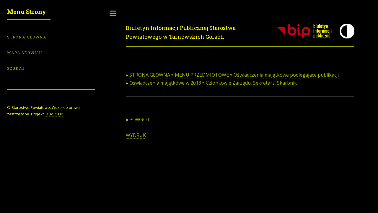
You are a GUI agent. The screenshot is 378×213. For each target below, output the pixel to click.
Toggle (112, 13)
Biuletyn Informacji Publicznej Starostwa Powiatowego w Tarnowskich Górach (181, 32)
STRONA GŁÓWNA (149, 75)
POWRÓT (139, 119)
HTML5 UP (54, 114)
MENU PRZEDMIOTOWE (202, 75)
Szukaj (16, 68)
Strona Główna (26, 37)
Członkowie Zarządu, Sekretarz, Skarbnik (251, 83)
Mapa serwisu (24, 52)
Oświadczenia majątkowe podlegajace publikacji (286, 75)
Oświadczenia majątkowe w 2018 (165, 83)
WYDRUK (136, 135)
